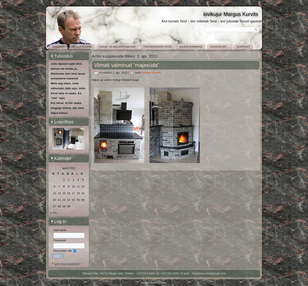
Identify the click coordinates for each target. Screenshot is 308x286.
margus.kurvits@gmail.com (208, 273)
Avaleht (58, 46)
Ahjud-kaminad (190, 46)
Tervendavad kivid (157, 46)
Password (59, 240)
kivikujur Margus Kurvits (230, 14)
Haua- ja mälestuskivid (117, 46)
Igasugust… (219, 46)
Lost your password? (67, 263)
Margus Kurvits (151, 72)
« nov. (53, 212)
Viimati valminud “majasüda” (126, 65)
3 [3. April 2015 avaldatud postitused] (73, 179)
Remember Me (62, 250)
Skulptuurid (82, 46)
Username (59, 230)
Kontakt (243, 46)
